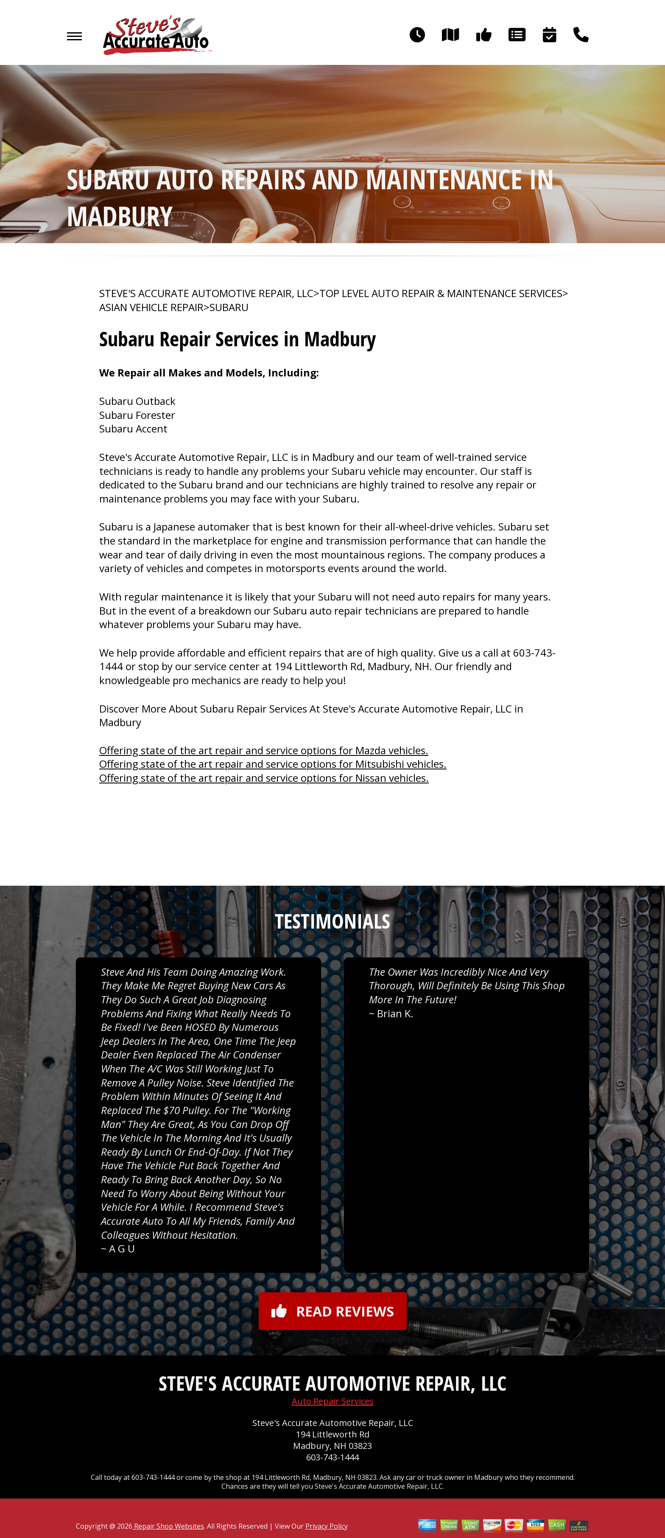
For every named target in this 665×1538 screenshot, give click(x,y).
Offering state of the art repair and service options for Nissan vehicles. (264, 778)
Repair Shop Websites (168, 1526)
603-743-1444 (332, 1457)
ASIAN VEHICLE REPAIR (151, 307)
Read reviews (332, 1311)
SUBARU (229, 307)
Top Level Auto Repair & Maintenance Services (440, 293)
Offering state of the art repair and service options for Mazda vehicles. (263, 750)
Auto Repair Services (333, 1401)
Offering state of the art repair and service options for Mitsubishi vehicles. (273, 764)
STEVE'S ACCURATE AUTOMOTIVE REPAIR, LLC (206, 293)
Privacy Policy (326, 1526)
